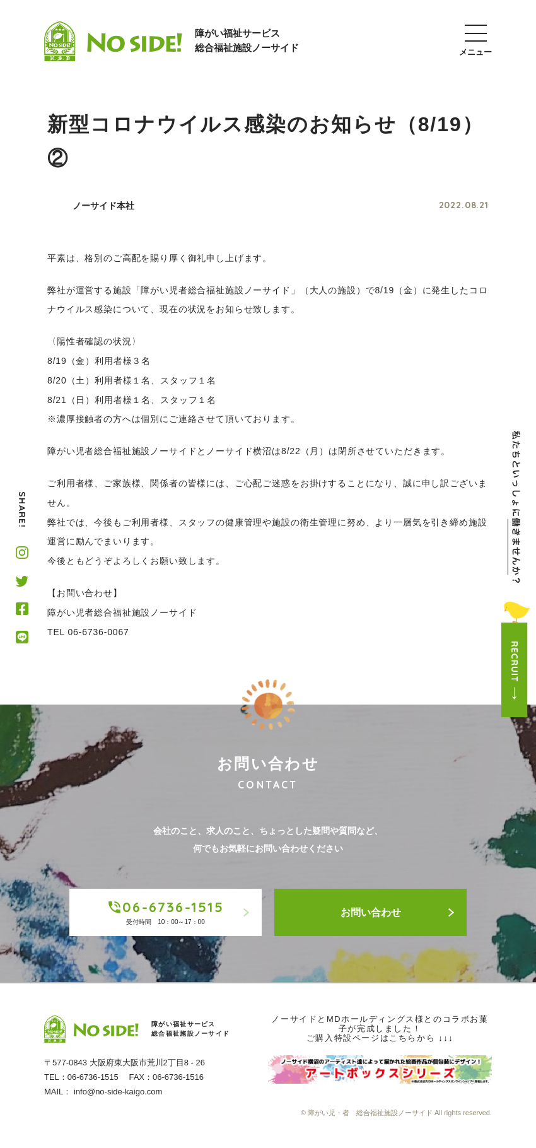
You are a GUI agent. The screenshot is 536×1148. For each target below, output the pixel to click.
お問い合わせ (398, 912)
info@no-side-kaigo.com (118, 1091)
